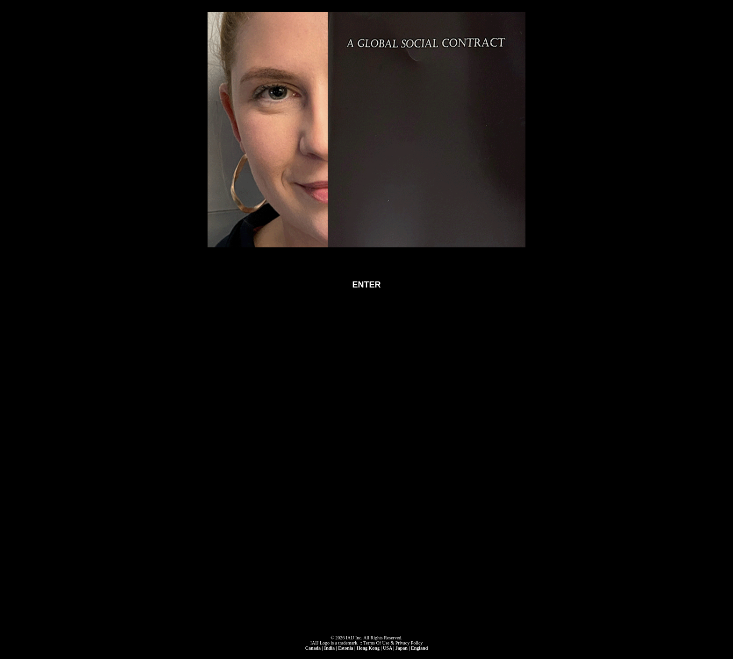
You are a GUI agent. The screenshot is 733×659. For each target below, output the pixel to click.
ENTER (366, 284)
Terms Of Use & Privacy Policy (393, 642)
